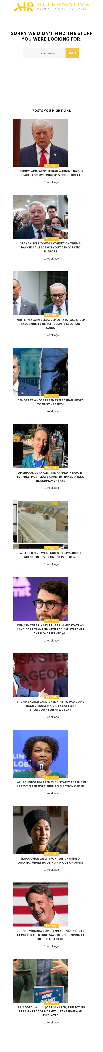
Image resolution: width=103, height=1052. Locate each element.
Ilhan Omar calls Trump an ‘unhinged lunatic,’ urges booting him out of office (50, 860)
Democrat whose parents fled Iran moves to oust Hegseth (50, 402)
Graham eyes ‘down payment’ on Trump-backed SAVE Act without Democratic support (50, 247)
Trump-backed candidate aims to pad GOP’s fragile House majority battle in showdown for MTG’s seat (50, 706)
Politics (51, 166)
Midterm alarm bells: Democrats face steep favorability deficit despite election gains (51, 324)
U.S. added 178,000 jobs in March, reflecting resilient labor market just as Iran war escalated (51, 1011)
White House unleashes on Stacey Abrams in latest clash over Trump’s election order (51, 784)
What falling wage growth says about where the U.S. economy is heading (50, 555)
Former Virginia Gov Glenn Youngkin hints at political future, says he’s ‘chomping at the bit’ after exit (50, 935)
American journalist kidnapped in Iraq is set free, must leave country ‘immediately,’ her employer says (51, 477)
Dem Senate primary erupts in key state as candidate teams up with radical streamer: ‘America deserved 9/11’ (51, 629)
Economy (51, 548)
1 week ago (51, 182)
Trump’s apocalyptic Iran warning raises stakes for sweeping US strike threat (50, 173)
